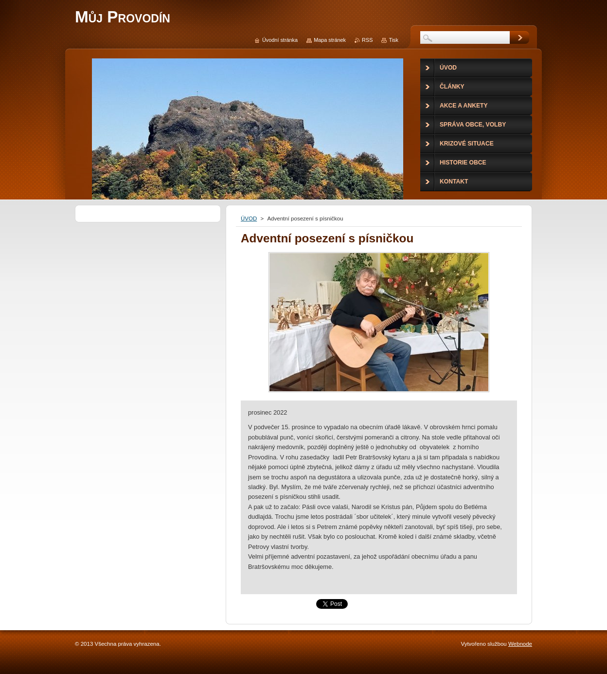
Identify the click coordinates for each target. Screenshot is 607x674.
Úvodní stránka (280, 40)
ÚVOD (249, 218)
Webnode (520, 644)
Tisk (393, 40)
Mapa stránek (330, 40)
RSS (367, 40)
